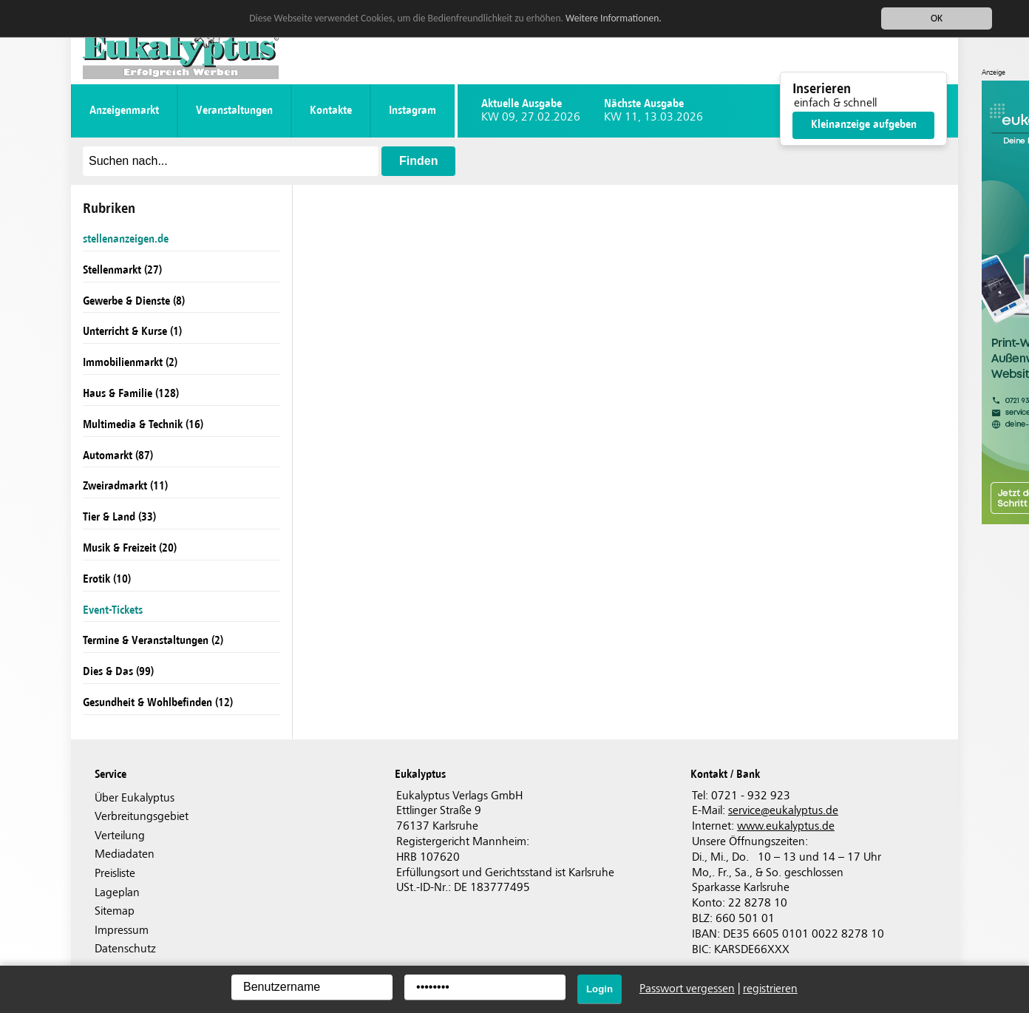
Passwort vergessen (687, 989)
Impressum (122, 930)
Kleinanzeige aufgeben (864, 124)
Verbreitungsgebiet (142, 816)
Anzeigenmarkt (124, 110)
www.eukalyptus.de (786, 826)
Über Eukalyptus (134, 798)
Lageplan (117, 892)
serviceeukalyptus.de (783, 810)
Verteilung (120, 835)
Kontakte (331, 110)
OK (937, 18)
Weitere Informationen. (614, 17)
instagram (412, 110)
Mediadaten (124, 854)
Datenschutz (125, 949)
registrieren (770, 989)
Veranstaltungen (234, 110)
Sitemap (115, 911)
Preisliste (115, 873)
